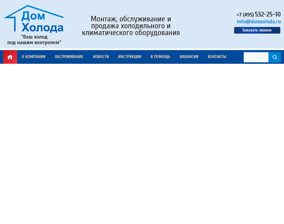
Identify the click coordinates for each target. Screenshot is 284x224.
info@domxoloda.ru (259, 21)
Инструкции (129, 56)
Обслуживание (69, 56)
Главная (10, 57)
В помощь (160, 56)
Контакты (217, 56)
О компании (34, 56)
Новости (101, 56)
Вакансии (189, 56)
